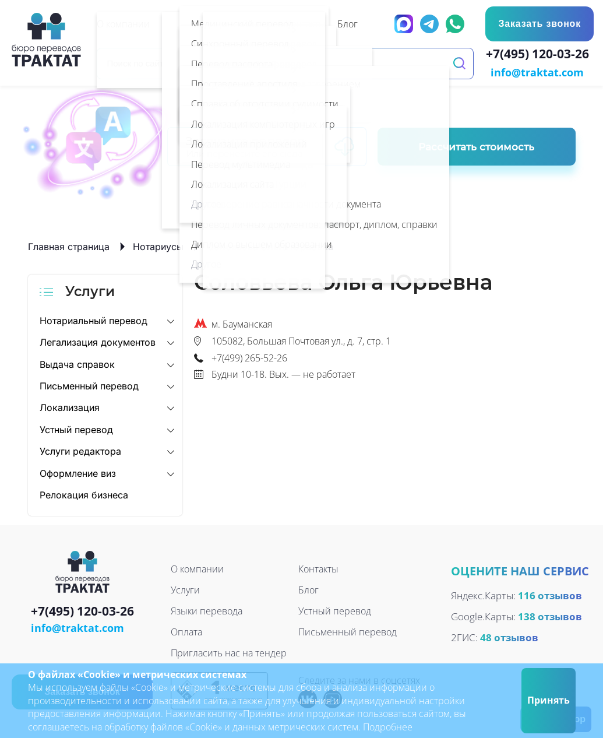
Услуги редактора (80, 450)
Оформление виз (78, 472)
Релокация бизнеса (84, 494)
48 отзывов (509, 636)
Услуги (185, 589)
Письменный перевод (89, 385)
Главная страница (69, 245)
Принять (548, 700)
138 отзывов (550, 615)
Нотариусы (158, 245)
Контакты (318, 568)
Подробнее (387, 727)
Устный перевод (76, 428)
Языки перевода (206, 610)
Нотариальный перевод (93, 319)
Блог (308, 589)
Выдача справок (77, 363)
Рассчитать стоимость (476, 146)
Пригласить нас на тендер (229, 652)
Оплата (186, 631)
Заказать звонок (539, 24)
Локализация (70, 407)
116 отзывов (550, 594)
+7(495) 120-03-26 (539, 55)
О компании (197, 568)
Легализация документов (98, 341)
